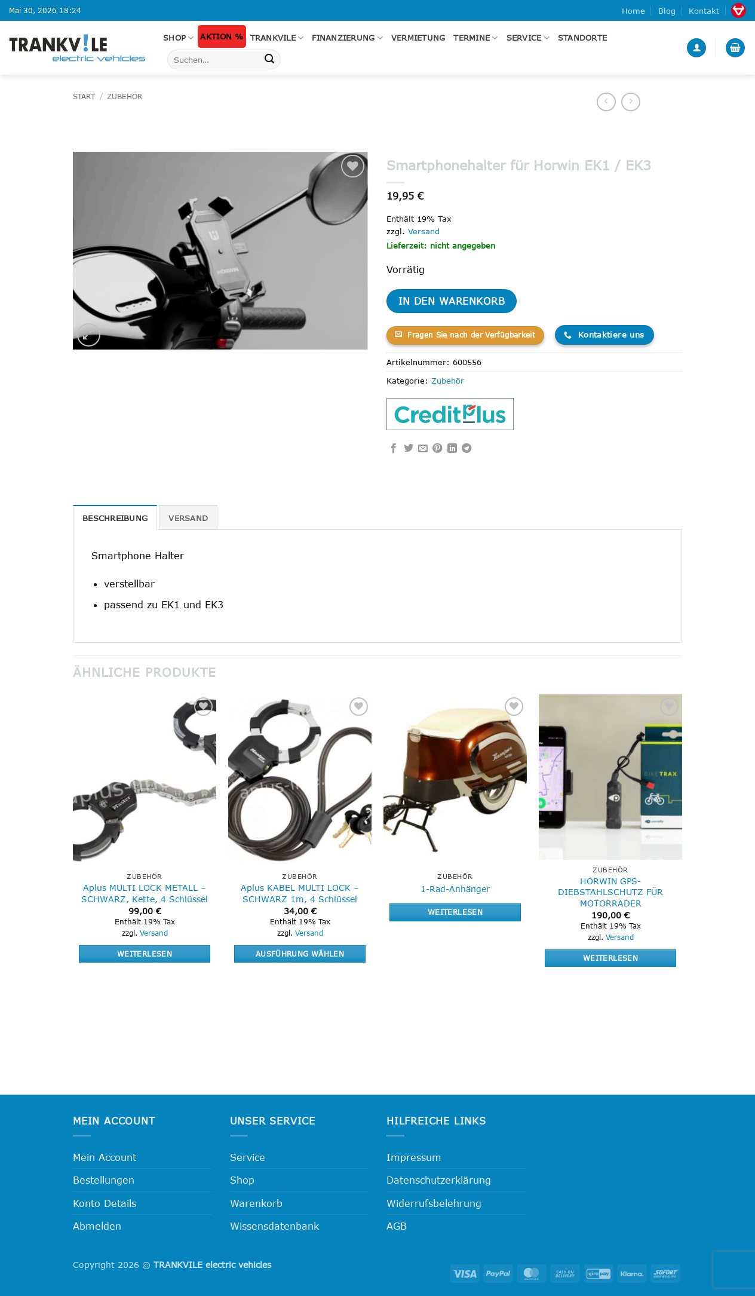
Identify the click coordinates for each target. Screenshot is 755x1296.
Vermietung (418, 37)
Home (633, 11)
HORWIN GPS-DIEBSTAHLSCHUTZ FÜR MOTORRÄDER (610, 892)
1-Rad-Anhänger (455, 889)
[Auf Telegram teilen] (466, 448)
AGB (396, 1225)
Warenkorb (256, 1203)
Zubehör (124, 96)
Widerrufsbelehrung (433, 1203)
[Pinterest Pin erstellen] (437, 448)
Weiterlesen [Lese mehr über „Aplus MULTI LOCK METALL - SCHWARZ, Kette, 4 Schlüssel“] (144, 953)
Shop (178, 38)
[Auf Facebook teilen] (393, 448)
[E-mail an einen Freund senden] (423, 448)
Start (84, 96)
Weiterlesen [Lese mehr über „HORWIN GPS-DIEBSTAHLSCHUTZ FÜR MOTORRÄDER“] (610, 958)
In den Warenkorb (451, 301)
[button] (696, 48)
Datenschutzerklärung (438, 1179)
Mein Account (104, 1157)
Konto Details (104, 1203)
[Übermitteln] (269, 60)
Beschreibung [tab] (115, 518)
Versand (424, 231)
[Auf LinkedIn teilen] (452, 448)
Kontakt (704, 11)
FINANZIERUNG (347, 38)
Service (528, 38)
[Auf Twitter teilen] (408, 448)
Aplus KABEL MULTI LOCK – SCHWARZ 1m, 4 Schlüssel (300, 893)
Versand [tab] (188, 518)
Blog (667, 11)
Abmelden (97, 1225)
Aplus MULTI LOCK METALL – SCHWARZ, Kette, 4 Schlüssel (144, 893)
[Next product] (606, 102)
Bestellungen (103, 1179)
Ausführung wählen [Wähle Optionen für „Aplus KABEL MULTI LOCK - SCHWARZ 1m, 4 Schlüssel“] (300, 953)
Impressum (413, 1157)
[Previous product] (630, 102)
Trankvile (277, 38)
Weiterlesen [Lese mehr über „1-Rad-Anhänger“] (455, 912)
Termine (475, 38)
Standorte (582, 37)
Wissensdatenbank (274, 1225)
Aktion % (221, 36)
